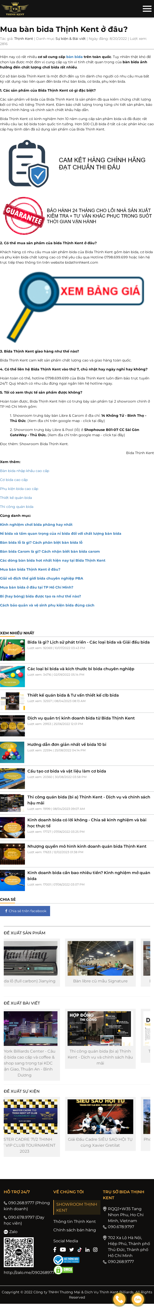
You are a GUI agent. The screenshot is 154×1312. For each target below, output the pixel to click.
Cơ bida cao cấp (14, 479)
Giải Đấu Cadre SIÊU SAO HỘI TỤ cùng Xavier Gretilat (114, 1150)
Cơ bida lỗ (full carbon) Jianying (39, 983)
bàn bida (74, 57)
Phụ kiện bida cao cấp (19, 488)
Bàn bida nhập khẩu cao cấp (24, 471)
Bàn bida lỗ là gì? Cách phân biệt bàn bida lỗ (41, 542)
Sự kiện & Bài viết (71, 38)
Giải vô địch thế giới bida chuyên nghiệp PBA (41, 578)
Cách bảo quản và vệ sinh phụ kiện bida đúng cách (47, 605)
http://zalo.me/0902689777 (30, 1280)
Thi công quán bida (16, 506)
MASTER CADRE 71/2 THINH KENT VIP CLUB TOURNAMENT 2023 (39, 1153)
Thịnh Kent (23, 38)
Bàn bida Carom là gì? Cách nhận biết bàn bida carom (50, 551)
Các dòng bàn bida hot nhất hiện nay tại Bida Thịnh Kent (52, 560)
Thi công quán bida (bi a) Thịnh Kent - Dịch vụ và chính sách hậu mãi (115, 1062)
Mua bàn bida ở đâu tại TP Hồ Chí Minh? (36, 587)
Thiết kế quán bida (16, 497)
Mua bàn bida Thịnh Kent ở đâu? (30, 569)
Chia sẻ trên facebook (25, 911)
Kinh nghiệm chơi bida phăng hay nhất (36, 524)
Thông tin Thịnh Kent (74, 1229)
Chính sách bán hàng (74, 1238)
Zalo (10, 1240)
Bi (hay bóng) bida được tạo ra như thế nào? (40, 596)
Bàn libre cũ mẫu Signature (115, 983)
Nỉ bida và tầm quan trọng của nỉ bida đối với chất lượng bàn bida (60, 533)
